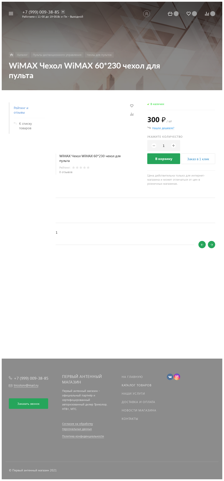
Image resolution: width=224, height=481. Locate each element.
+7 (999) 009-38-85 (40, 12)
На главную (132, 377)
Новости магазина (139, 410)
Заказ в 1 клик (198, 159)
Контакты (130, 419)
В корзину (163, 158)
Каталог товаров (137, 385)
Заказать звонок (28, 404)
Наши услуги (133, 393)
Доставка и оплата (138, 402)
